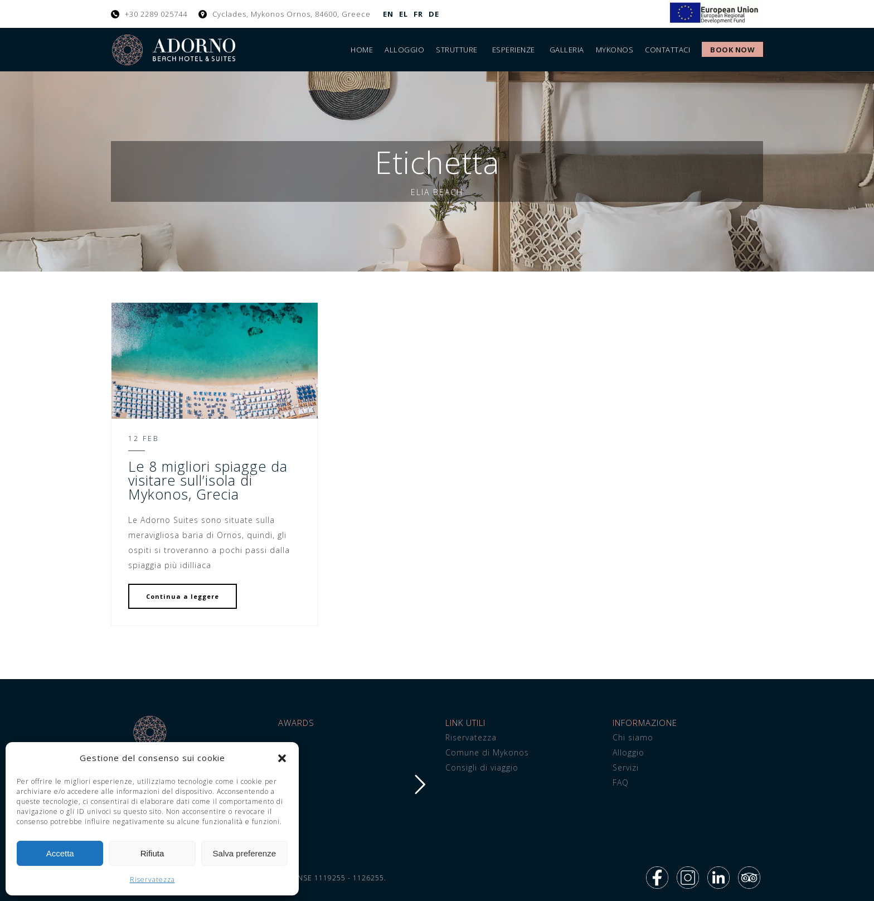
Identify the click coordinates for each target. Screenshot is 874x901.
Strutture (457, 50)
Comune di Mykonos (487, 752)
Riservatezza (152, 879)
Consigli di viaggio (481, 767)
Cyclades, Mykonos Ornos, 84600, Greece (291, 14)
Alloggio (404, 50)
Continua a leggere (182, 596)
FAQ (621, 782)
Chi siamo (633, 737)
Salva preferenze (244, 853)
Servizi (626, 767)
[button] (282, 758)
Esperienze (513, 50)
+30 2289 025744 (156, 14)
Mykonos (615, 50)
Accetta (60, 853)
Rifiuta (152, 853)
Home (362, 50)
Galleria (567, 50)
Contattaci (667, 50)
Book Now (732, 50)
